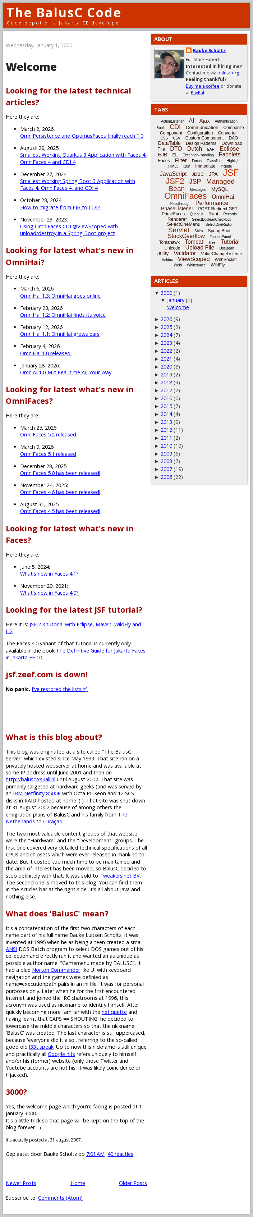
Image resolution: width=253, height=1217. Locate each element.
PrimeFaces (173, 213)
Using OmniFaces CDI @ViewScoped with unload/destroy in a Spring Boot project (69, 230)
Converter (227, 133)
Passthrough (180, 204)
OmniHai (223, 197)
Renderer (177, 219)
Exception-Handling (198, 155)
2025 (166, 327)
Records (230, 214)
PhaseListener (177, 208)
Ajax (204, 121)
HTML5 (173, 166)
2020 (166, 366)
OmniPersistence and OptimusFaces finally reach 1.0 (81, 135)
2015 (166, 406)
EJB (162, 154)
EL (175, 154)
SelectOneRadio (219, 225)
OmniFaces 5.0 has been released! (60, 473)
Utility (162, 253)
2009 (166, 453)
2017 (166, 390)
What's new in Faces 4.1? (49, 573)
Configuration (200, 133)
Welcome (31, 66)
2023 (166, 342)
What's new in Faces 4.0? (49, 592)
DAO (233, 138)
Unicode (172, 248)
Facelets (229, 154)
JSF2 (175, 181)
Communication (202, 127)
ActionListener (172, 121)
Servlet (178, 230)
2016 (166, 398)
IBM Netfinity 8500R (37, 793)
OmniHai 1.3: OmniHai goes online (60, 295)
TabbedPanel (220, 237)
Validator (185, 253)
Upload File (199, 247)
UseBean (226, 248)
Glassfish (214, 161)
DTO (176, 149)
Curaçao (53, 821)
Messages (198, 190)
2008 (166, 461)
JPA (213, 174)
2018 (166, 382)
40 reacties (120, 1153)
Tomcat (194, 242)
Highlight (233, 161)
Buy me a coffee (203, 86)
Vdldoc (167, 260)
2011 (166, 437)
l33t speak (41, 1046)
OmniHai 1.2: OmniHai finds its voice (63, 314)
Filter (181, 160)
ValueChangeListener (221, 253)
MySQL (219, 189)
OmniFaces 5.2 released (48, 434)
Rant (213, 213)
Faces (164, 160)
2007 (166, 469)
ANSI (11, 949)
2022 (166, 350)
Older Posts (133, 1183)
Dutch (194, 149)
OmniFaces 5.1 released (48, 453)
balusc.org (228, 73)
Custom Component (204, 138)
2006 (166, 476)
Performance (212, 203)
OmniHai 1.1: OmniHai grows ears (60, 333)
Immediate (205, 166)
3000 (166, 292)
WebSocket (226, 259)
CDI (175, 127)
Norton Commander (56, 969)
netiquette (114, 1011)
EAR (211, 149)
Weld (178, 265)
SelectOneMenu (183, 224)
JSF (231, 173)
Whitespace (196, 265)
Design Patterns (201, 143)
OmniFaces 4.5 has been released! (60, 511)
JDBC (198, 174)
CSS (164, 138)
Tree (211, 242)
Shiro (198, 231)
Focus (197, 161)
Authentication (226, 121)
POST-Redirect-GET (218, 208)
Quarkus (196, 214)
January (175, 300)
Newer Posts (21, 1183)
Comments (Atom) (60, 1197)
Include (226, 166)
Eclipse (229, 148)
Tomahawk (169, 242)
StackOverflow (186, 236)
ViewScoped (194, 259)
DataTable (169, 143)
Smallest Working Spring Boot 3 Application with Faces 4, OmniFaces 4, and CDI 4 (77, 184)
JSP (195, 181)
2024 (166, 334)
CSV (176, 138)
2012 (166, 429)
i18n (186, 166)
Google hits (61, 1054)
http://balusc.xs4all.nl (30, 779)
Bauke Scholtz (209, 50)
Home (77, 1183)
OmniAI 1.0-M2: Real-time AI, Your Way (65, 372)
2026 (166, 319)
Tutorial (230, 242)
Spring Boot (219, 230)
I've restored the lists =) (60, 689)
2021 (166, 358)
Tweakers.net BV (120, 875)
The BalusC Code (64, 12)
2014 (166, 414)
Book (160, 128)
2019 (166, 374)
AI (191, 121)
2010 (166, 445)
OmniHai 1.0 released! (46, 353)
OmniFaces (186, 196)
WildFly (218, 264)
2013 (166, 421)
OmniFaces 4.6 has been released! (60, 492)
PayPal (197, 93)
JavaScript (173, 174)
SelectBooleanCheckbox (211, 219)
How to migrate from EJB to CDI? (60, 207)
